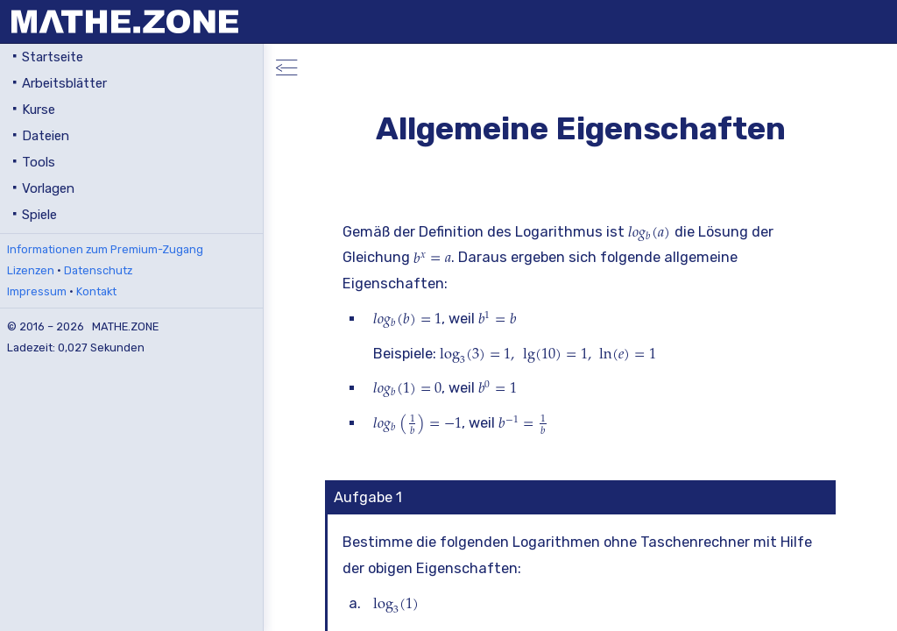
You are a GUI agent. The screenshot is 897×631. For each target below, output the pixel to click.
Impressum (37, 291)
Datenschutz (98, 270)
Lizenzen (30, 270)
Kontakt (96, 291)
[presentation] (649, 231)
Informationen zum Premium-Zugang (105, 249)
